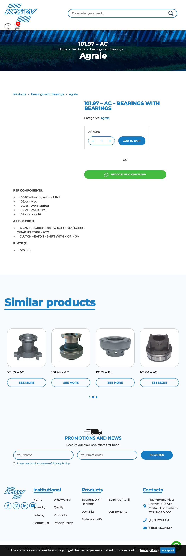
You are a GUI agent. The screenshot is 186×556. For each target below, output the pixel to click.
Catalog (38, 515)
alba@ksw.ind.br (160, 528)
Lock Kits (88, 511)
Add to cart (132, 140)
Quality (59, 507)
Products (78, 49)
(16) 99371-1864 (159, 520)
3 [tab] (96, 397)
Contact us (41, 523)
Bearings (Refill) (119, 499)
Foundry (39, 507)
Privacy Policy (61, 463)
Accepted (168, 550)
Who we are (62, 499)
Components (117, 511)
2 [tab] (93, 397)
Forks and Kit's (92, 519)
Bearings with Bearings (106, 49)
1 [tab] (89, 397)
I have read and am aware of (41, 463)
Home (62, 49)
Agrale (93, 55)
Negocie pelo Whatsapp (125, 192)
